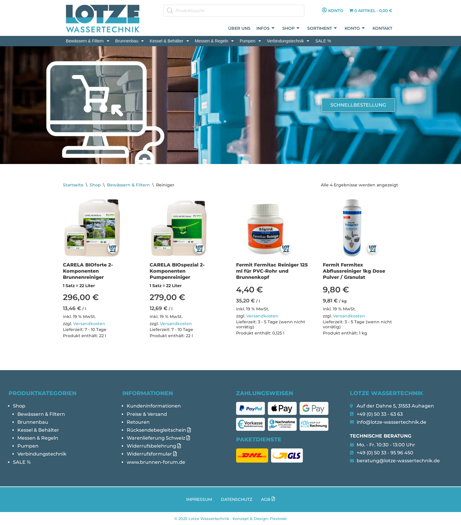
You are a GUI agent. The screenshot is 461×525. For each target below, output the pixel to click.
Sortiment (322, 28)
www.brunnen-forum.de (156, 462)
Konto (355, 28)
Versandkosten (89, 323)
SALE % (323, 41)
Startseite (73, 185)
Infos (265, 28)
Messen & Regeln (214, 41)
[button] (87, 41)
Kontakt (382, 28)
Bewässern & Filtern (87, 41)
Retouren (138, 422)
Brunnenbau (129, 41)
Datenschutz (236, 499)
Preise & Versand (147, 414)
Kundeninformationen (154, 406)
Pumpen (250, 41)
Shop (291, 28)
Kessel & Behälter (169, 41)
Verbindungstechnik (288, 41)
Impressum (199, 499)
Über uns (239, 28)
